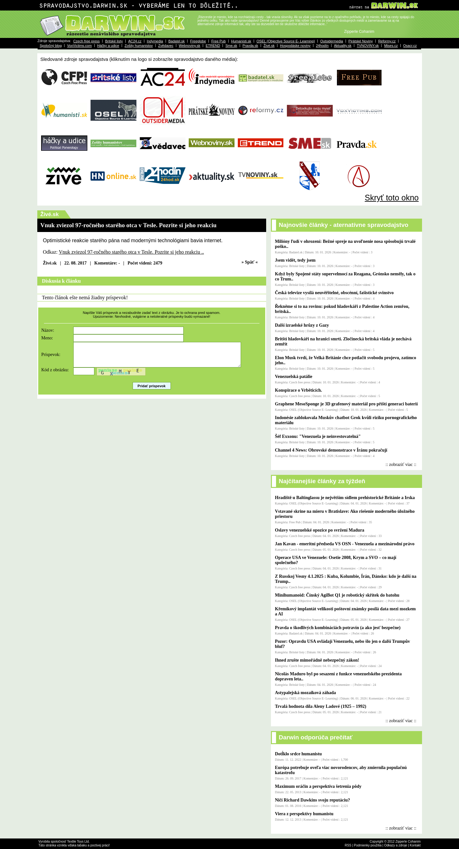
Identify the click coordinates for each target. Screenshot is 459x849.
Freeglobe (198, 41)
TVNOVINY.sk (368, 45)
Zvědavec (165, 45)
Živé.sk (269, 45)
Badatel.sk (176, 41)
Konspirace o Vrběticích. (298, 390)
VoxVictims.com (79, 45)
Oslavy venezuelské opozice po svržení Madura (319, 530)
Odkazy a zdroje (395, 845)
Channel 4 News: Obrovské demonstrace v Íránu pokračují (331, 450)
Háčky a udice (108, 45)
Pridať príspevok (152, 391)
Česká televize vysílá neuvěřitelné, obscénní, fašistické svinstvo (334, 292)
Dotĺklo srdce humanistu (298, 753)
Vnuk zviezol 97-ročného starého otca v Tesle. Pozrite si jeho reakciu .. (131, 252)
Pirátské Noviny (360, 41)
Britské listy (114, 41)
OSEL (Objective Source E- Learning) (286, 41)
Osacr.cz (410, 45)
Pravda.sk (250, 45)
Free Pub (218, 41)
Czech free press (86, 41)
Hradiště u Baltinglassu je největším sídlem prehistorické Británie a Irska (345, 497)
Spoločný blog (51, 45)
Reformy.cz (387, 41)
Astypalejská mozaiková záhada (305, 692)
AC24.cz (135, 41)
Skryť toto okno (392, 197)
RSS (348, 845)
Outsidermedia (331, 41)
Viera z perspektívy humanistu (304, 813)
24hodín (322, 45)
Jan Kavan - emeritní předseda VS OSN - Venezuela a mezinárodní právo (345, 543)
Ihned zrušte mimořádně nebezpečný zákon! (317, 660)
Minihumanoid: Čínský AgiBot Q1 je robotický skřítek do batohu (337, 595)
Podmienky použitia (368, 845)
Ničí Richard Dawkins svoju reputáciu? (312, 800)
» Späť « (250, 262)
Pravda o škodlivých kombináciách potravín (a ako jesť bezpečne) (338, 627)
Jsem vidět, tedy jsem (295, 260)
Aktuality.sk (343, 45)
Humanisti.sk (241, 41)
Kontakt (415, 845)
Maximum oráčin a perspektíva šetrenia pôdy (318, 786)
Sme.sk (231, 45)
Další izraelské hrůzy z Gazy (302, 325)
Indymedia (155, 41)
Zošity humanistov (139, 45)
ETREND (213, 45)
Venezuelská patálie (293, 376)
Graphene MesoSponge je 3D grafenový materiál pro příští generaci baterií (346, 404)
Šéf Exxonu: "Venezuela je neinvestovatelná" (318, 436)
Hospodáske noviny (295, 45)
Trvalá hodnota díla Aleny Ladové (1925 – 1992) (320, 706)
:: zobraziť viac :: (401, 464)
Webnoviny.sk (189, 45)
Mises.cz (391, 45)
